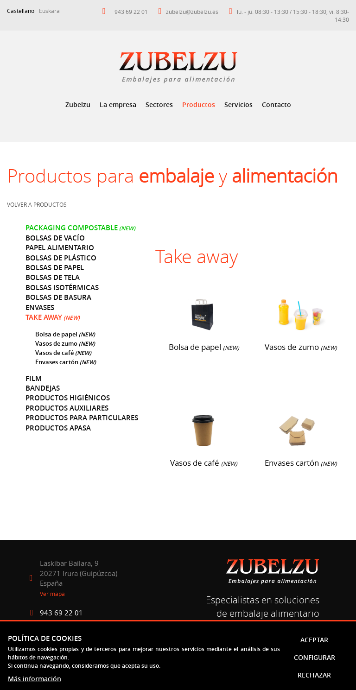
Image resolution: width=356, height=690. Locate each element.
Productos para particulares (81, 418)
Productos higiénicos (67, 398)
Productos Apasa (58, 428)
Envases (39, 307)
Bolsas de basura (58, 297)
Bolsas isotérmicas (62, 287)
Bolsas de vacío (55, 238)
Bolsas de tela (52, 277)
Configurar (314, 657)
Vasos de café (55, 352)
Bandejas (42, 388)
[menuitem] (78, 104)
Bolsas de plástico (60, 258)
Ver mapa (52, 593)
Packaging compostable (71, 228)
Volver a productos (37, 204)
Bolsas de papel (54, 267)
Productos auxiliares (66, 408)
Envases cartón (56, 362)
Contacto (276, 104)
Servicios (238, 104)
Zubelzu (77, 104)
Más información (34, 678)
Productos (198, 104)
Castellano (20, 10)
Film (33, 378)
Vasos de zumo (56, 343)
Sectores (159, 104)
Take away (43, 317)
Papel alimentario (59, 248)
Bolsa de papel (56, 334)
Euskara (49, 10)
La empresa (118, 104)
